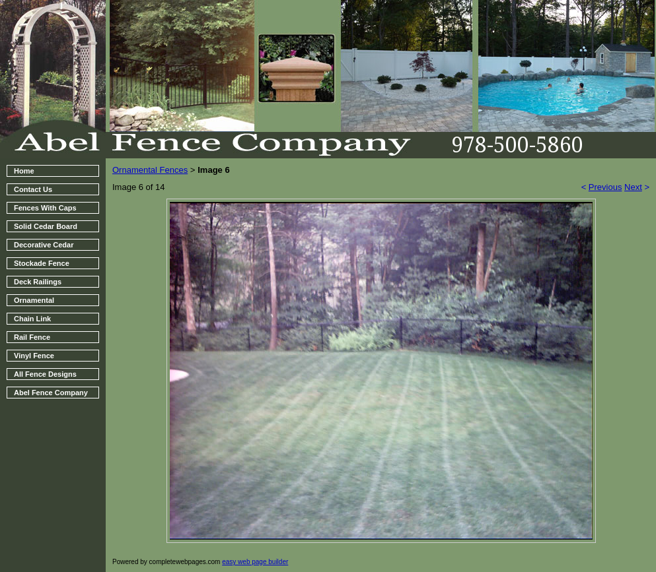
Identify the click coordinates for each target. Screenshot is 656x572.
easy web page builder (255, 561)
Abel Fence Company (51, 393)
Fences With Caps (45, 208)
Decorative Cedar (44, 245)
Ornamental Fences (150, 170)
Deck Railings (37, 282)
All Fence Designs (45, 374)
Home (24, 171)
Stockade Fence (41, 263)
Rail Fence (32, 337)
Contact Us (33, 189)
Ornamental (34, 300)
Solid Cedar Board (45, 226)
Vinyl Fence (34, 356)
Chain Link (32, 319)
